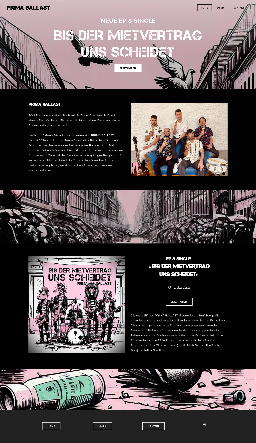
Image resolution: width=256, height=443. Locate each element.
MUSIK (221, 8)
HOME (204, 8)
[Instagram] (204, 425)
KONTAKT (239, 8)
